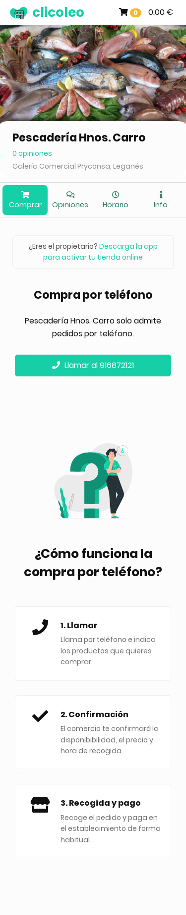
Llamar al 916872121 (93, 365)
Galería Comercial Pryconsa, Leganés (77, 166)
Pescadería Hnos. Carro (79, 137)
